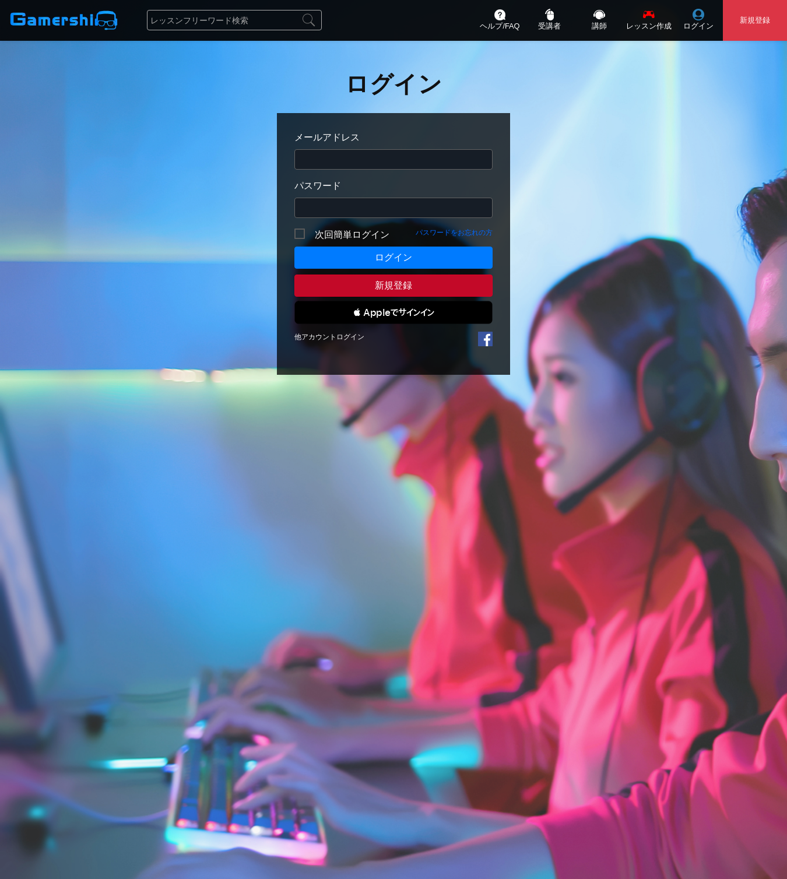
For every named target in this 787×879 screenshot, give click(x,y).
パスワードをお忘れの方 (454, 232)
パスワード (317, 186)
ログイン (393, 257)
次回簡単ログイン (352, 235)
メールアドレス (327, 137)
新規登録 (393, 285)
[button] (393, 312)
